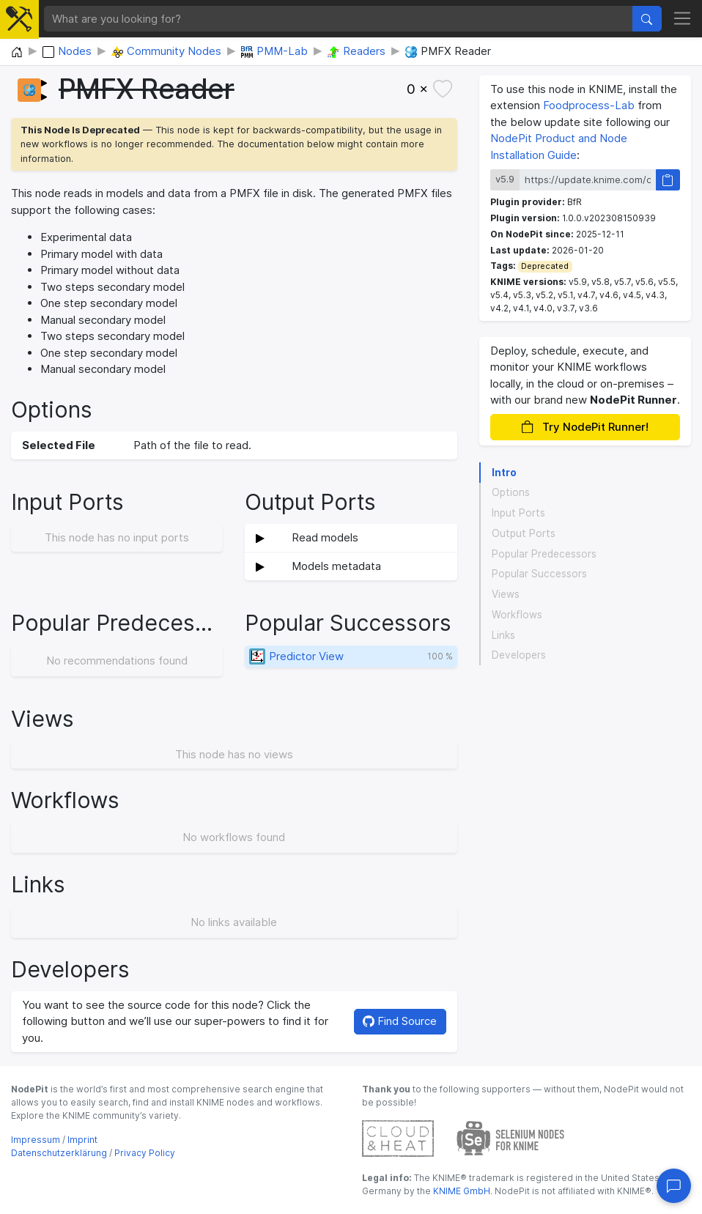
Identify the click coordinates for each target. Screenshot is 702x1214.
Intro (504, 472)
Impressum (35, 1139)
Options (511, 492)
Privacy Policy (144, 1152)
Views (506, 594)
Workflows (517, 615)
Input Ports (518, 513)
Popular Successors (539, 574)
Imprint (82, 1139)
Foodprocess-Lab (589, 105)
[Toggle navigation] (682, 19)
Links (503, 635)
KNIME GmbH (460, 1190)
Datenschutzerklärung (59, 1152)
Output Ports (523, 533)
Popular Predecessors (544, 554)
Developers (519, 655)
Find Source (400, 1021)
